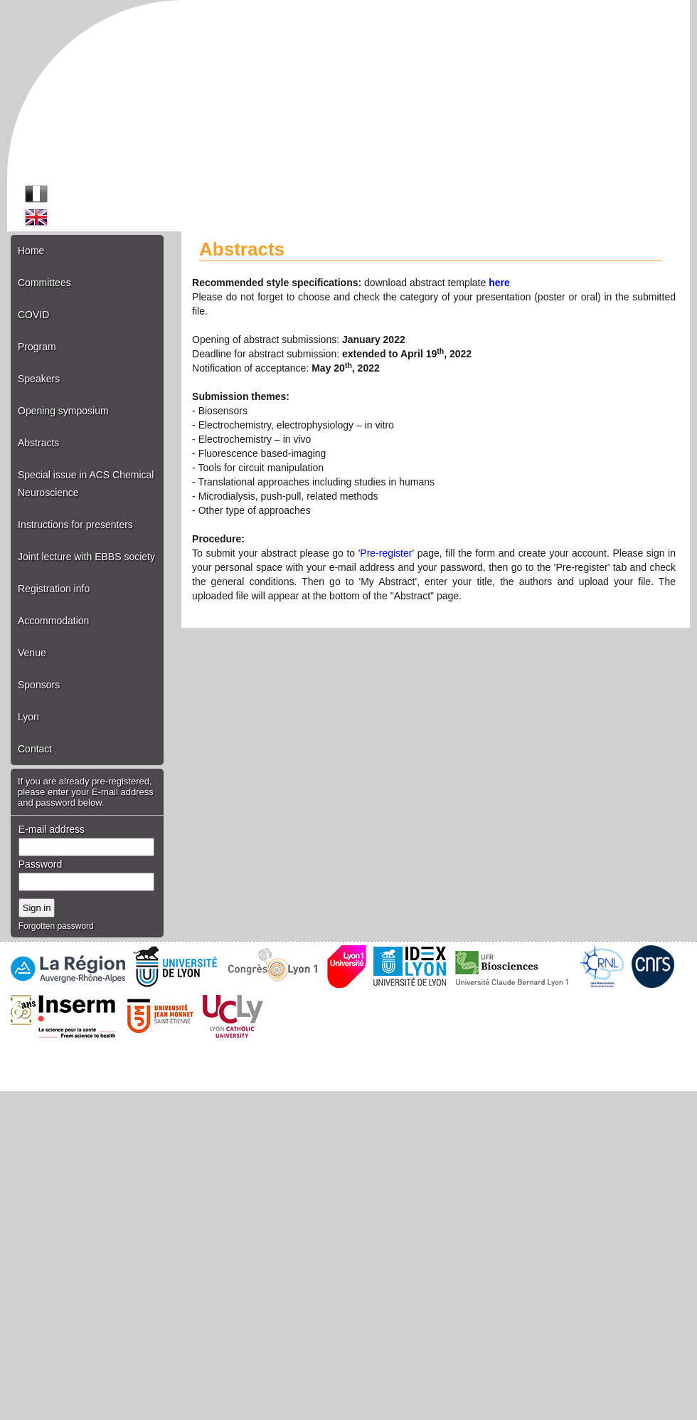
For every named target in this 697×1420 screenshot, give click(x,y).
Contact (35, 748)
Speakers (39, 378)
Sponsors (39, 684)
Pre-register (386, 553)
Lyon (28, 716)
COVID (33, 314)
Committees (44, 282)
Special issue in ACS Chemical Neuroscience (86, 483)
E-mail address (51, 829)
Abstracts (38, 442)
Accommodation (53, 620)
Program (37, 346)
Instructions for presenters (75, 524)
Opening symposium (63, 410)
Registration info (54, 588)
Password (40, 864)
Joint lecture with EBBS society (86, 556)
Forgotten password (56, 926)
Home (31, 250)
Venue (32, 652)
